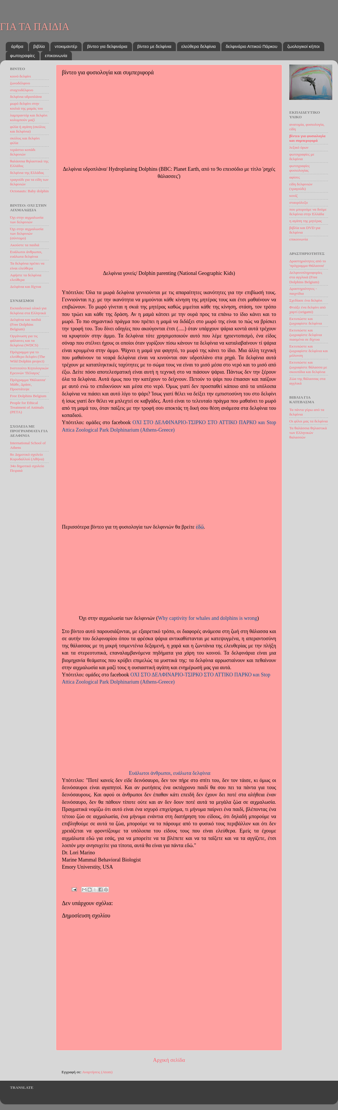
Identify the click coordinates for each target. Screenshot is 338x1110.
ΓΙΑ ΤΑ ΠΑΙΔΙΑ (34, 26)
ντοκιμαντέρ (66, 46)
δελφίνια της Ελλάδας (27, 172)
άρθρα (17, 46)
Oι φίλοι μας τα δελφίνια (308, 421)
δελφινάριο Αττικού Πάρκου (251, 46)
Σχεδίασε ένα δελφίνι (305, 300)
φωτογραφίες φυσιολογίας (299, 168)
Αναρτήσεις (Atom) (97, 1072)
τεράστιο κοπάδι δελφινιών (23, 152)
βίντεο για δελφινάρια (107, 46)
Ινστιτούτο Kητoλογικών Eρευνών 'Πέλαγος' (29, 370)
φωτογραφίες (22, 55)
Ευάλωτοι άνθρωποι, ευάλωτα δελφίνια (170, 773)
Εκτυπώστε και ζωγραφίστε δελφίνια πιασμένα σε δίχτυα (305, 334)
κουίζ (293, 195)
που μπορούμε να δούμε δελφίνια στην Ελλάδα (308, 211)
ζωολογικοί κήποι (303, 46)
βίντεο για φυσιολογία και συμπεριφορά (307, 138)
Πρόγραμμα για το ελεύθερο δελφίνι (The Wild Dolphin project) (27, 356)
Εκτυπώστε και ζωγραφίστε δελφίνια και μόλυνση (308, 351)
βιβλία (39, 46)
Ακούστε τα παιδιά (24, 245)
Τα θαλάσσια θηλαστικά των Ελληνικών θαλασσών (308, 432)
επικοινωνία (56, 55)
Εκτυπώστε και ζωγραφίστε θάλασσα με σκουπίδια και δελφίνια (308, 367)
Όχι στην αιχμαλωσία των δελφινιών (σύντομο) (26, 233)
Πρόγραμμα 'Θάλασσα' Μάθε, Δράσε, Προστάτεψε (28, 384)
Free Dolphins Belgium (28, 396)
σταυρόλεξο (298, 202)
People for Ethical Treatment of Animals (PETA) (27, 407)
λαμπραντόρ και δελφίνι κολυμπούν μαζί (28, 117)
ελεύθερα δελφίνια (198, 46)
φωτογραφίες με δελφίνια (301, 156)
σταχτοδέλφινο (21, 90)
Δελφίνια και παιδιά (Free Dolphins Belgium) (25, 324)
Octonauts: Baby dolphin (29, 191)
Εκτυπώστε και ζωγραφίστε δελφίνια (305, 321)
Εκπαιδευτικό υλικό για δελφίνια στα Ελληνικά (28, 310)
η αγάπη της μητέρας (305, 221)
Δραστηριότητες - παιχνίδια (303, 290)
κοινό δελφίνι (20, 76)
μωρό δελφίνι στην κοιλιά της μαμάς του (26, 105)
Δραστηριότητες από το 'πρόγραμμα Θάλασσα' (307, 263)
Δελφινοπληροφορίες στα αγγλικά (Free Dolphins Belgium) (305, 277)
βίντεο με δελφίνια (154, 46)
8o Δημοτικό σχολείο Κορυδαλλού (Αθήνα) (27, 456)
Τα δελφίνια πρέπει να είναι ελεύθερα (27, 265)
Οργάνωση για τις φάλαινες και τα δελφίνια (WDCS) (24, 340)
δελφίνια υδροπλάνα (26, 96)
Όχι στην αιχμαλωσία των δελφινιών (26, 219)
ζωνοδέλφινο (20, 83)
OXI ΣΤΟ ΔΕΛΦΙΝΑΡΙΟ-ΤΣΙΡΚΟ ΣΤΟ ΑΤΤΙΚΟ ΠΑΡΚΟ (195, 422)
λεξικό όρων (298, 147)
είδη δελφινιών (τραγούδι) (301, 186)
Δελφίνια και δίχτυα (25, 286)
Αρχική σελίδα (169, 1060)
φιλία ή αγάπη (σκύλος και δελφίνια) (28, 129)
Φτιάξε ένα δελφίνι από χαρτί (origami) (307, 309)
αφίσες (294, 177)
